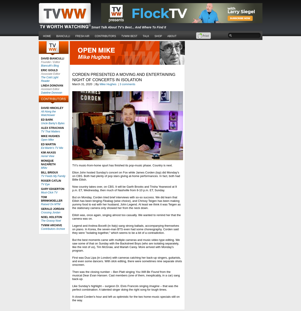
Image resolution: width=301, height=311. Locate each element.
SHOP (158, 36)
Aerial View (47, 156)
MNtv (44, 167)
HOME (47, 36)
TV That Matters (50, 131)
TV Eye (45, 184)
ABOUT (171, 36)
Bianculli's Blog (50, 65)
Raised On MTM (50, 204)
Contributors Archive (53, 228)
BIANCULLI (63, 36)
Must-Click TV (49, 192)
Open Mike (47, 139)
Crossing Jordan (50, 212)
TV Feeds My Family (53, 176)
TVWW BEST (129, 36)
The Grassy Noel (51, 220)
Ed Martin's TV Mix (52, 148)
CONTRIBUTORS (105, 36)
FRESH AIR (82, 36)
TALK (146, 36)
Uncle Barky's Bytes (52, 123)
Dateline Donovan (51, 92)
